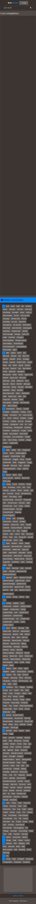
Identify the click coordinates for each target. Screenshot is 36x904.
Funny (21, 506)
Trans (20, 803)
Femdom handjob (8, 509)
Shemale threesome (9, 781)
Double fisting (15, 456)
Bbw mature (27, 368)
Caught (30, 418)
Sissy (15, 731)
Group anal (22, 537)
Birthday (15, 402)
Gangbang (20, 518)
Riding (10, 724)
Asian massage (8, 334)
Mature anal (7, 631)
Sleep (5, 738)
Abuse (22, 312)
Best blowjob (25, 402)
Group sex (29, 534)
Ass (23, 306)
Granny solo (15, 525)
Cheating (28, 421)
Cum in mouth (27, 415)
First (20, 497)
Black (5, 365)
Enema (8, 475)
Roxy (16, 724)
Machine (5, 650)
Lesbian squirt (7, 622)
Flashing (5, 490)
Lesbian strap (25, 619)
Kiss (4, 600)
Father (5, 497)
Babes (18, 393)
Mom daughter (7, 662)
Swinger (5, 747)
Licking (23, 609)
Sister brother (21, 778)
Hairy (7, 543)
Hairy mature (18, 556)
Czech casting (12, 440)
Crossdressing (7, 427)
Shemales (6, 753)
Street (12, 766)
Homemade (7, 549)
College (28, 440)
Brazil (21, 399)
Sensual (12, 787)
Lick (17, 619)
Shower (12, 744)
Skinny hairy (23, 772)
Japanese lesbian (8, 580)
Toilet (19, 806)
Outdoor (5, 678)
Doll (23, 456)
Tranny (5, 806)
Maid (18, 637)
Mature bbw (26, 659)
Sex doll (20, 781)
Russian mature (18, 715)
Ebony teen (25, 478)
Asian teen (22, 322)
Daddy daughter (21, 453)
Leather (16, 622)
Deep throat (7, 462)
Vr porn (27, 840)
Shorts (5, 778)
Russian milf (28, 721)
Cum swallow (14, 434)
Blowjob (13, 356)
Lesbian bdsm (23, 612)
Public (5, 693)
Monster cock (15, 643)
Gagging (24, 531)
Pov (11, 690)
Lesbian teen (7, 615)
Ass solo (14, 322)
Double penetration (9, 469)
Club (4, 440)
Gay (14, 518)
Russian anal (18, 718)
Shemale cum (21, 793)
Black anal (6, 387)
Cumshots (6, 430)
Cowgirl (27, 437)
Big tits (13, 353)
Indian (8, 568)
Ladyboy (15, 603)
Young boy (26, 862)
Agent (14, 350)
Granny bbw (7, 531)
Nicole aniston (21, 671)
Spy (29, 744)
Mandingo (17, 647)
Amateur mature (21, 340)
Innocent (28, 568)
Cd (26, 424)
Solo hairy (28, 753)
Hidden (27, 543)
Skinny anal (17, 741)
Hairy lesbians (7, 556)
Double (28, 459)
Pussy (11, 693)
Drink (14, 462)
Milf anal (19, 650)
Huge (10, 565)
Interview (12, 571)
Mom (8, 628)
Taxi (15, 818)
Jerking (28, 587)
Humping (29, 562)
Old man (25, 675)
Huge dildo (6, 562)
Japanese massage (25, 577)
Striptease (21, 775)
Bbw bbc (21, 387)
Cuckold (26, 409)
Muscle (27, 653)
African (24, 319)
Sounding (6, 772)
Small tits (18, 747)
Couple (23, 430)
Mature (14, 628)
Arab (18, 306)
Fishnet (27, 506)
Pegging (22, 687)
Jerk (16, 590)
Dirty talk (6, 465)
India (21, 568)
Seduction (17, 797)
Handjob (14, 543)
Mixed (11, 665)
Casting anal (14, 424)
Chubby (5, 415)
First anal (21, 503)
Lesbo (23, 622)
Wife (15, 843)
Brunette (14, 399)
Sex (15, 775)
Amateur (28, 306)
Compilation (15, 412)
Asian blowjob (18, 343)
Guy (15, 537)
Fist (32, 490)
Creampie (6, 412)
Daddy (14, 450)
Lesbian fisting (7, 612)
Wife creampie (7, 849)
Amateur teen (16, 331)
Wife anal (11, 846)
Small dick (27, 790)
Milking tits (19, 653)
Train (4, 815)
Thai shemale (7, 828)
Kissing (15, 597)
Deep (5, 472)
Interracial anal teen (9, 574)
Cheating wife (18, 427)
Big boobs (12, 371)
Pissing (5, 690)
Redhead (22, 724)
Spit (4, 750)
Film (4, 503)
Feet (4, 487)
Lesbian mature (8, 625)
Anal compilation (8, 340)
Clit (20, 415)
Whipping (21, 843)
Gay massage (7, 540)
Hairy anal (6, 546)
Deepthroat (26, 450)
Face (15, 506)
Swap (18, 762)
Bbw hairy (6, 381)
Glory (10, 537)
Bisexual (12, 362)
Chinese (19, 409)
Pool (9, 696)
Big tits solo (28, 374)
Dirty (20, 465)
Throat (25, 821)
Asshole (24, 331)
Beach (30, 362)
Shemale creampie (9, 762)
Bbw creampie (12, 406)
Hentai (21, 543)
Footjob (12, 490)
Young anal (17, 862)
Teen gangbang (18, 828)
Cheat (29, 430)
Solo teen (12, 738)
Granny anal (7, 521)
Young (8, 859)
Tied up (25, 818)
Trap (18, 809)
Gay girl (28, 525)
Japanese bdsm (8, 587)
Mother (27, 634)
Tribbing (5, 831)
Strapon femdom (8, 759)
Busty (13, 390)
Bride (13, 381)
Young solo (29, 859)
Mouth (5, 665)
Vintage (8, 840)
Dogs (19, 469)
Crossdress (13, 415)
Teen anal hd (20, 825)
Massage (21, 628)
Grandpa (22, 521)
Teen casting (23, 831)
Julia (11, 590)
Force (18, 487)
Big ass (5, 359)
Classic (5, 443)
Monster (24, 647)
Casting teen (7, 447)
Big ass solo (12, 396)
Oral (4, 684)
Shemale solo (7, 769)
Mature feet (13, 656)
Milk (21, 634)
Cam (21, 424)
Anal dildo (15, 312)
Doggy (29, 462)
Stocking (5, 784)
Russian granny (8, 718)
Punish (21, 696)
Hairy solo (25, 549)
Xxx (7, 856)
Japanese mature (24, 590)
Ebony (15, 475)
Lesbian (8, 603)
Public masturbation (26, 706)
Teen (7, 803)
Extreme (17, 478)
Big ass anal (14, 378)
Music (21, 656)
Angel (5, 337)
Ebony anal (6, 481)
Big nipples (20, 371)
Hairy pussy (27, 556)
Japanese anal (20, 580)
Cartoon (15, 418)
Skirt (22, 766)
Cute (30, 424)
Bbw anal (6, 356)
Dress (22, 459)
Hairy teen (27, 546)
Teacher (29, 812)
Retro (5, 724)
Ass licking (6, 322)
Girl (14, 531)
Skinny (5, 734)
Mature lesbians (15, 659)
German (15, 521)
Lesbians (16, 606)
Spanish (11, 790)
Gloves (17, 534)
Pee (22, 690)
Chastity (5, 424)
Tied (25, 806)
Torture (12, 812)
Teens (18, 812)
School (19, 744)
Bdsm (19, 353)
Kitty (27, 597)
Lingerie (5, 609)
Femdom (21, 484)
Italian (5, 571)
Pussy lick (6, 703)
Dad (19, 450)
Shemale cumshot (17, 753)
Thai (13, 809)
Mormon (6, 643)
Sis (9, 793)
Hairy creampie (7, 559)
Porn (15, 709)
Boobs (21, 374)
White (18, 846)
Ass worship (17, 325)
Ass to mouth (25, 315)
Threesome (6, 809)
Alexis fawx (6, 328)
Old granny (6, 681)
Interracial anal (21, 571)
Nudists (30, 671)
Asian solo (25, 334)
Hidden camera (19, 559)
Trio (24, 812)
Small (12, 747)
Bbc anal (6, 368)
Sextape (5, 787)
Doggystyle (21, 462)
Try (26, 828)
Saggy (11, 734)
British (15, 365)
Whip (4, 846)
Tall (20, 818)
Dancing (26, 465)
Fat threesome (26, 493)
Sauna (5, 756)
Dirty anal (14, 465)
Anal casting (7, 350)
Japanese (9, 577)
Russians (6, 727)
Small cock (14, 772)
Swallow (5, 744)
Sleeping (27, 738)
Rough (29, 724)
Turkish (5, 812)
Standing (16, 769)
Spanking (19, 738)
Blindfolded (25, 393)
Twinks (14, 803)
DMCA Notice (23, 901)
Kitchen (21, 597)
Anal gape (20, 337)
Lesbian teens (17, 615)
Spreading (27, 787)
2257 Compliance (14, 901)
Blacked (19, 384)
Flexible (26, 490)
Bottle (15, 374)
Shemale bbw (7, 797)
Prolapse (17, 693)
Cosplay (13, 421)
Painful (16, 706)
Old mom (28, 678)
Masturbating (7, 647)
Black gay (27, 384)
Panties (16, 690)
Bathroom (20, 381)
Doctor (5, 453)
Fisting (8, 484)
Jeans (28, 580)
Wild (23, 846)
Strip (25, 744)
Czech (9, 418)
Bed (4, 406)
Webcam (9, 843)
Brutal (5, 371)
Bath (19, 396)
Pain (29, 693)
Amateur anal (15, 319)
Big (10, 365)
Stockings (26, 747)
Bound (13, 384)
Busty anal (6, 399)
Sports (5, 790)
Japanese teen (21, 584)
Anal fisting (6, 312)
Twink (24, 809)
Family (29, 484)
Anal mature (26, 325)
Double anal (7, 459)
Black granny (7, 402)
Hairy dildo (22, 552)
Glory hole (27, 528)
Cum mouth (23, 434)
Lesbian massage (8, 619)
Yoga (13, 859)
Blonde (5, 362)
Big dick (5, 378)
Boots (19, 359)
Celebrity (23, 418)
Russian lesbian (8, 721)
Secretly (5, 800)
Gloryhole (6, 528)
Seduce (27, 781)
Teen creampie (23, 815)
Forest (17, 493)
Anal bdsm (6, 331)
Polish (5, 706)
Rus (13, 3)
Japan (15, 577)
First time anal (12, 503)
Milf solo (24, 637)
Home (29, 552)
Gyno (22, 525)
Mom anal (6, 637)
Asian (12, 306)
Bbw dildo (29, 387)
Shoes (5, 775)
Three (31, 821)
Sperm (18, 759)
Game (15, 540)
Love (15, 612)
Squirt (5, 741)
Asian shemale (16, 328)
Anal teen (12, 309)
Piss (16, 687)
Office (21, 678)
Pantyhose (9, 687)
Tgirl (4, 825)
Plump (24, 693)
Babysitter (6, 390)
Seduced (24, 797)
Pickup (22, 699)
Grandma (6, 525)
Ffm (24, 487)
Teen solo (27, 803)
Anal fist (28, 312)
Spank (17, 750)
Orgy (19, 675)
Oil (31, 681)
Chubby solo (15, 430)
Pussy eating (15, 703)
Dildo (8, 450)
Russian (8, 715)
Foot (28, 487)
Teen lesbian (12, 815)
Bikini (4, 396)
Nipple (13, 671)
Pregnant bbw (7, 709)
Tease (31, 831)
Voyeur (20, 840)
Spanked (10, 750)
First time (10, 493)
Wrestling (22, 849)
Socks (24, 762)
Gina (18, 531)
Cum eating (6, 437)
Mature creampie (8, 653)
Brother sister (21, 362)
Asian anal (28, 309)
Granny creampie (16, 528)
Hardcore (29, 559)
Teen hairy (6, 821)
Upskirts (24, 837)
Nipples (8, 668)
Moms (13, 650)
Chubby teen (13, 443)
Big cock (5, 384)
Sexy (10, 775)
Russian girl (14, 727)
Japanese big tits (8, 594)
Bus (19, 356)
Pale (4, 696)
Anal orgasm (27, 328)
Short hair (24, 750)
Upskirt (8, 837)
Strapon (21, 731)
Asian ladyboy (7, 343)
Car (4, 418)
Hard (4, 565)
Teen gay (24, 834)
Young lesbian (7, 862)
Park (13, 712)
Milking (23, 643)
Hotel (22, 562)
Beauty (14, 387)
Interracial (15, 568)
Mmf (13, 637)
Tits (13, 821)
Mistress (15, 634)
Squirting (12, 778)
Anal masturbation (9, 346)
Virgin (14, 840)
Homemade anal (16, 546)
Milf (27, 628)
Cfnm (29, 412)
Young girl (21, 859)
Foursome (18, 500)
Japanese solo (19, 587)
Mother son (28, 656)
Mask (16, 662)
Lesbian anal (7, 606)
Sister (27, 731)
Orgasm (8, 675)
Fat (4, 493)
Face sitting (12, 497)
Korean (8, 597)
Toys (4, 834)
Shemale (9, 731)
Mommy (26, 640)
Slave (10, 741)
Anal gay (17, 334)
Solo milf (19, 790)
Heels (5, 552)
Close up (20, 421)
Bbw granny (7, 374)
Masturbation (25, 631)
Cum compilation (17, 437)
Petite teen (6, 712)
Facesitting (11, 487)
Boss (27, 381)
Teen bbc (11, 825)
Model (22, 662)
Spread (29, 775)
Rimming (27, 718)
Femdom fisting (8, 500)
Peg (10, 706)
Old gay (14, 681)
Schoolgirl (12, 756)
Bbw (7, 353)
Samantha (13, 800)
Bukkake (12, 359)
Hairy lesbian (13, 552)
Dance (12, 453)
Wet (27, 843)
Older (9, 684)
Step (18, 766)
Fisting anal (27, 500)
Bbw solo (26, 356)
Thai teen (16, 834)
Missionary (6, 640)
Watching (6, 853)
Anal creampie (7, 315)
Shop (13, 793)
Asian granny (7, 325)
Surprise (19, 787)
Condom (21, 440)
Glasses (5, 534)
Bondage (26, 359)
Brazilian (20, 390)
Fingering (18, 512)
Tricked (18, 821)
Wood (29, 849)
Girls (23, 534)
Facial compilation (8, 515)
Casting (23, 412)
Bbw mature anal (8, 393)
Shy (27, 766)
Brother (27, 365)
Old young (14, 678)
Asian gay (6, 319)
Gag (21, 540)
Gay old (30, 537)
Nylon (26, 668)
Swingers (20, 756)
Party (27, 690)
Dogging (15, 459)
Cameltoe (28, 427)
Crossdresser (10, 409)
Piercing (15, 699)
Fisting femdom (8, 512)
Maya (28, 662)
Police (21, 709)
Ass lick (16, 315)
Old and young (23, 681)
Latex (22, 603)
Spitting (23, 769)
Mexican (5, 659)
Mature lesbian (16, 640)
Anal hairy (12, 337)
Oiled (15, 684)
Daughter (6, 456)
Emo (20, 475)
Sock (28, 784)
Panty (28, 699)
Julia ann (5, 590)
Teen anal (13, 806)
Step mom (14, 784)
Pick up (27, 709)
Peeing (15, 696)
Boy (19, 368)
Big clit (21, 365)
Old (14, 675)
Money (5, 656)
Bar (24, 396)
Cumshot (6, 421)
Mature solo (7, 634)
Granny (8, 518)
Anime (5, 309)
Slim (4, 793)
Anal (7, 306)
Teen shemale (7, 818)
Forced (14, 484)
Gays (11, 534)
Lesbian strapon (26, 606)
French (19, 490)
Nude (14, 668)
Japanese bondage (9, 584)
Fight (28, 503)
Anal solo (20, 309)
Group (5, 537)
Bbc (24, 353)
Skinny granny (26, 759)
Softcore (6, 766)
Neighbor (6, 671)
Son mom (22, 784)
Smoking (26, 741)
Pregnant (29, 687)
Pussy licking (7, 699)
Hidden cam (16, 549)
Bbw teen (23, 378)
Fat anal (18, 509)
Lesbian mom (14, 609)
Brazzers (13, 368)
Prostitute (24, 703)
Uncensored (16, 837)
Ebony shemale (8, 478)
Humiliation (15, 562)
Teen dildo (13, 831)
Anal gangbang (21, 346)
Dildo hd (25, 469)
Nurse (20, 668)
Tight (10, 834)
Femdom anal (7, 506)
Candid (5, 434)
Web (15, 849)
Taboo (30, 809)
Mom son (16, 631)
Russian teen (19, 721)
